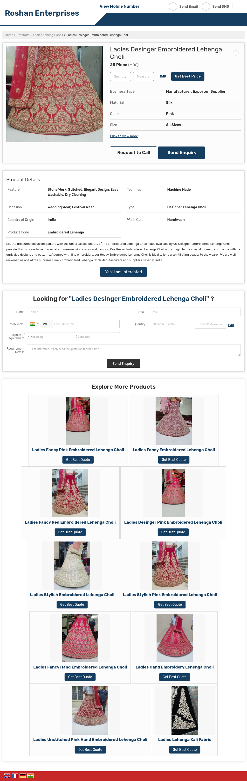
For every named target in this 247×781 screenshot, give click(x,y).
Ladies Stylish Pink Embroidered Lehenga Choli (170, 594)
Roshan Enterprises (42, 13)
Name (20, 312)
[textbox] (143, 76)
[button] (119, 6)
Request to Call (133, 152)
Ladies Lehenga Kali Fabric (185, 739)
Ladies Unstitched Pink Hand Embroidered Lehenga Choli (90, 739)
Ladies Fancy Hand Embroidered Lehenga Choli (80, 667)
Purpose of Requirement (15, 336)
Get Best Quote (78, 460)
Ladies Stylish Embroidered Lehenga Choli (72, 594)
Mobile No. (17, 324)
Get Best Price (188, 76)
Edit (163, 76)
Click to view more (124, 136)
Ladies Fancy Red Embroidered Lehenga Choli (70, 522)
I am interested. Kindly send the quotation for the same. (134, 350)
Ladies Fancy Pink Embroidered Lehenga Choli (78, 449)
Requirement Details (15, 350)
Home (9, 35)
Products (23, 35)
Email (141, 312)
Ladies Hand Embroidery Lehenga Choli (175, 667)
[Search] (238, 6)
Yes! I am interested (123, 271)
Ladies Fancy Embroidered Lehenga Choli (174, 449)
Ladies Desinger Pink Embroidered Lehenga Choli (173, 522)
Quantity (139, 324)
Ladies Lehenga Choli (48, 35)
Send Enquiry (182, 152)
